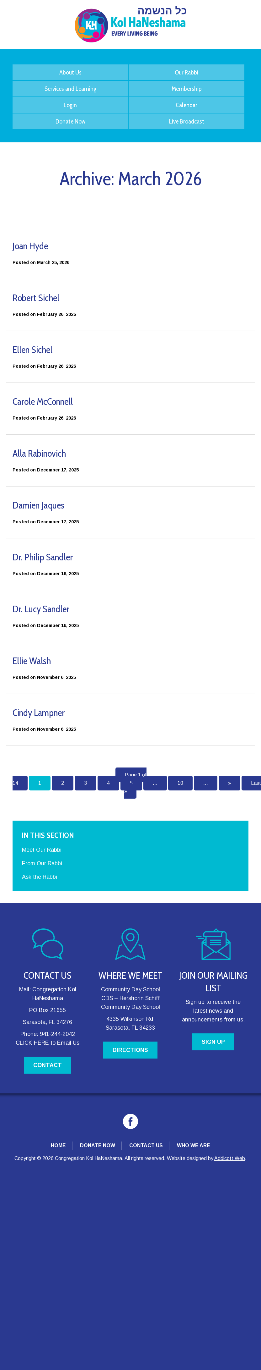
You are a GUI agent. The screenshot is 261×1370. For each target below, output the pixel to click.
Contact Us (146, 1145)
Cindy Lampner (39, 712)
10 (180, 783)
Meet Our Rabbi (41, 850)
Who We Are (193, 1145)
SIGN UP (213, 1042)
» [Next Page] (229, 783)
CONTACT (47, 1065)
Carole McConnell (43, 401)
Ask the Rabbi (39, 877)
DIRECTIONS (130, 1050)
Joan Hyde (30, 246)
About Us (70, 72)
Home (58, 1145)
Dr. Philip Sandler (43, 557)
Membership (187, 88)
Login (70, 105)
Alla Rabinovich (39, 453)
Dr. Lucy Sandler (41, 609)
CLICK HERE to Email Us (47, 1043)
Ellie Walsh (32, 661)
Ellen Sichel (32, 349)
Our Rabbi (186, 72)
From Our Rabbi (42, 863)
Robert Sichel (36, 298)
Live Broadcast (186, 121)
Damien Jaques (38, 505)
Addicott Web (229, 1158)
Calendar (186, 105)
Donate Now (70, 121)
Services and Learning (70, 88)
